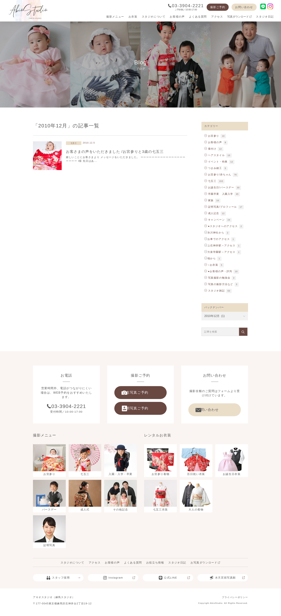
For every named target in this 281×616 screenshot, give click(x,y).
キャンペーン (214, 219)
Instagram (119, 581)
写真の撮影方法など (218, 284)
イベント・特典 (216, 161)
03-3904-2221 (186, 5)
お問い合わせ (244, 7)
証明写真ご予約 (140, 410)
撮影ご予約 (217, 7)
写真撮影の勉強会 (217, 277)
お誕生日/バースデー (219, 187)
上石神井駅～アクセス (221, 245)
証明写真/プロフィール (220, 206)
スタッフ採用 (63, 581)
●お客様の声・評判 (218, 271)
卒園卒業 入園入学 (218, 193)
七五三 (210, 181)
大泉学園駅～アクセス (221, 251)
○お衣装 (211, 264)
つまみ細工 (213, 168)
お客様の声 (213, 142)
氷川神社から (216, 232)
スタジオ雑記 (214, 290)
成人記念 (211, 213)
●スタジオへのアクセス (221, 226)
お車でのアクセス (219, 239)
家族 (209, 200)
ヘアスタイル (214, 155)
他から (212, 258)
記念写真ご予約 (140, 393)
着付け (210, 148)
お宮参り (211, 135)
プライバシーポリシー (234, 601)
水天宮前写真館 (227, 581)
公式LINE (174, 581)
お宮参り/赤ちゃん (217, 174)
